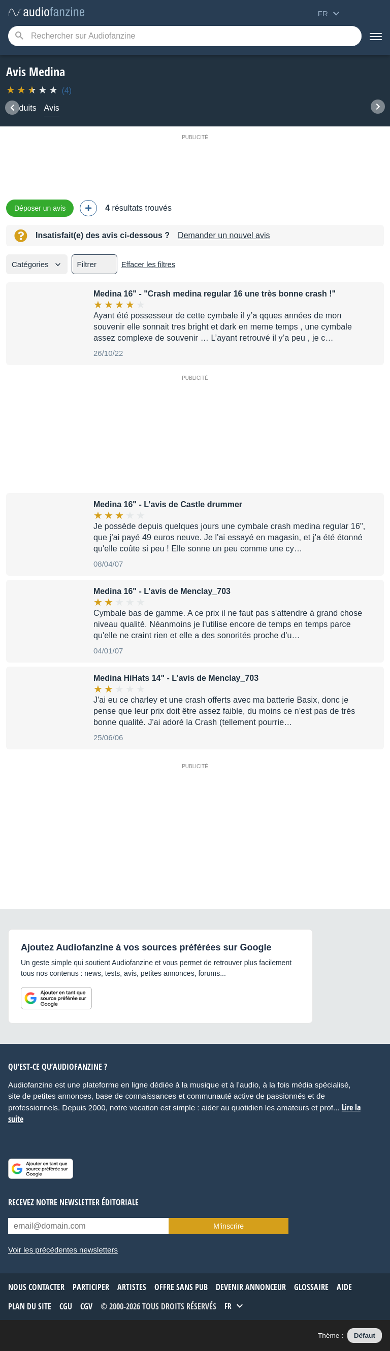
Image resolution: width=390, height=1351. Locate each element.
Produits (21, 108)
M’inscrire (228, 1226)
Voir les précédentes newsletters (63, 1249)
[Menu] (376, 36)
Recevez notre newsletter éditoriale (73, 1202)
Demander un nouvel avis (224, 235)
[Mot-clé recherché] (185, 36)
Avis (51, 108)
